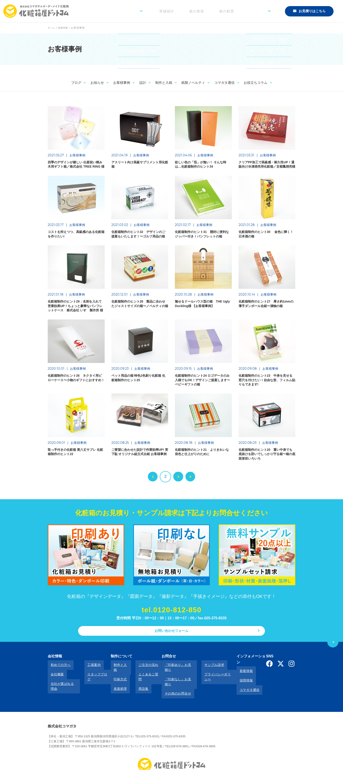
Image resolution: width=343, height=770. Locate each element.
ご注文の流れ (139, 668)
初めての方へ (58, 668)
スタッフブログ (93, 674)
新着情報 (237, 668)
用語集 (135, 680)
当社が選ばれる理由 (62, 680)
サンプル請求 (204, 668)
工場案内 (88, 668)
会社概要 (54, 674)
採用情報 (237, 674)
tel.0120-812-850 (171, 613)
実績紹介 (190, 11)
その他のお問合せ (169, 680)
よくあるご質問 (141, 674)
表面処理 (115, 680)
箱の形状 (214, 11)
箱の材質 (238, 11)
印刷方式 (115, 674)
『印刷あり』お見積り (172, 668)
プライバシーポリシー (210, 674)
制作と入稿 (116, 668)
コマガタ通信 (240, 680)
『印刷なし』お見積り (172, 674)
